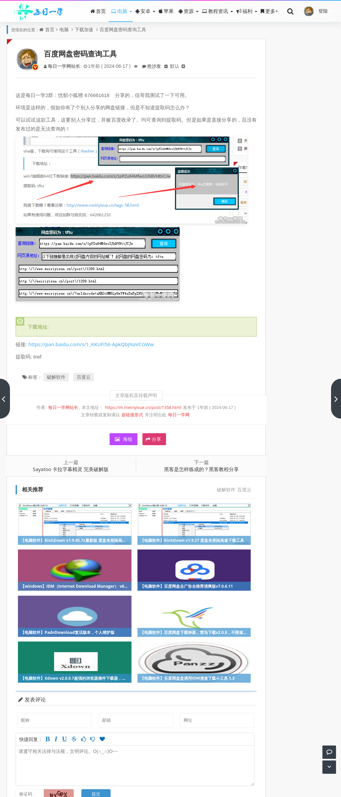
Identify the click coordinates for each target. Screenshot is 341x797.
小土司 (264, 213)
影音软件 (290, 345)
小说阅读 (317, 398)
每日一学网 (167, 405)
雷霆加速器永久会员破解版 (287, 159)
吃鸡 (290, 411)
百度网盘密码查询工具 (123, 29)
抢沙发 (158, 66)
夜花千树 (316, 240)
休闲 (290, 331)
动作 (290, 305)
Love (263, 253)
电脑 (119, 11)
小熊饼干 (316, 200)
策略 (263, 424)
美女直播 (290, 291)
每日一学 (156, 786)
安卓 (142, 11)
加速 (317, 424)
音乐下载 (264, 384)
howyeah (290, 226)
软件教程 (264, 331)
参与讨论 (219, 726)
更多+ (269, 11)
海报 (111, 429)
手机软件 (317, 318)
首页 (98, 11)
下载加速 (84, 29)
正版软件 (290, 371)
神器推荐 (290, 318)
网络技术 (317, 384)
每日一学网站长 (65, 66)
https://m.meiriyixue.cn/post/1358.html (131, 398)
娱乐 (316, 331)
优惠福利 (290, 424)
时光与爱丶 (290, 240)
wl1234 (263, 240)
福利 (244, 11)
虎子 (316, 213)
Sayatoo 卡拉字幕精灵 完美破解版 (66, 459)
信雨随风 (264, 200)
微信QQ (264, 411)
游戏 (263, 305)
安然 (290, 253)
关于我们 (139, 777)
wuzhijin (316, 226)
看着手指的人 (264, 226)
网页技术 (290, 438)
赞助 (156, 777)
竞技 (263, 345)
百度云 (85, 367)
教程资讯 (215, 11)
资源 (186, 11)
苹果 (166, 11)
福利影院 (264, 291)
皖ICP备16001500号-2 (188, 777)
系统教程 (317, 358)
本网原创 (317, 411)
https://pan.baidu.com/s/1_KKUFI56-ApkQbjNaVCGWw (92, 334)
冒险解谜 (290, 358)
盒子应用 (290, 398)
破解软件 (57, 367)
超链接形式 (120, 405)
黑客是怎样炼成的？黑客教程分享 (182, 459)
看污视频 (317, 291)
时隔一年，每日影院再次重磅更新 (294, 110)
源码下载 (264, 438)
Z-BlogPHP (189, 786)
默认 (179, 66)
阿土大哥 (290, 200)
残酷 (290, 213)
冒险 (263, 318)
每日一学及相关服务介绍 (284, 73)
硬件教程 (290, 384)
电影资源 (264, 398)
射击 (263, 358)
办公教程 (317, 345)
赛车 (317, 371)
